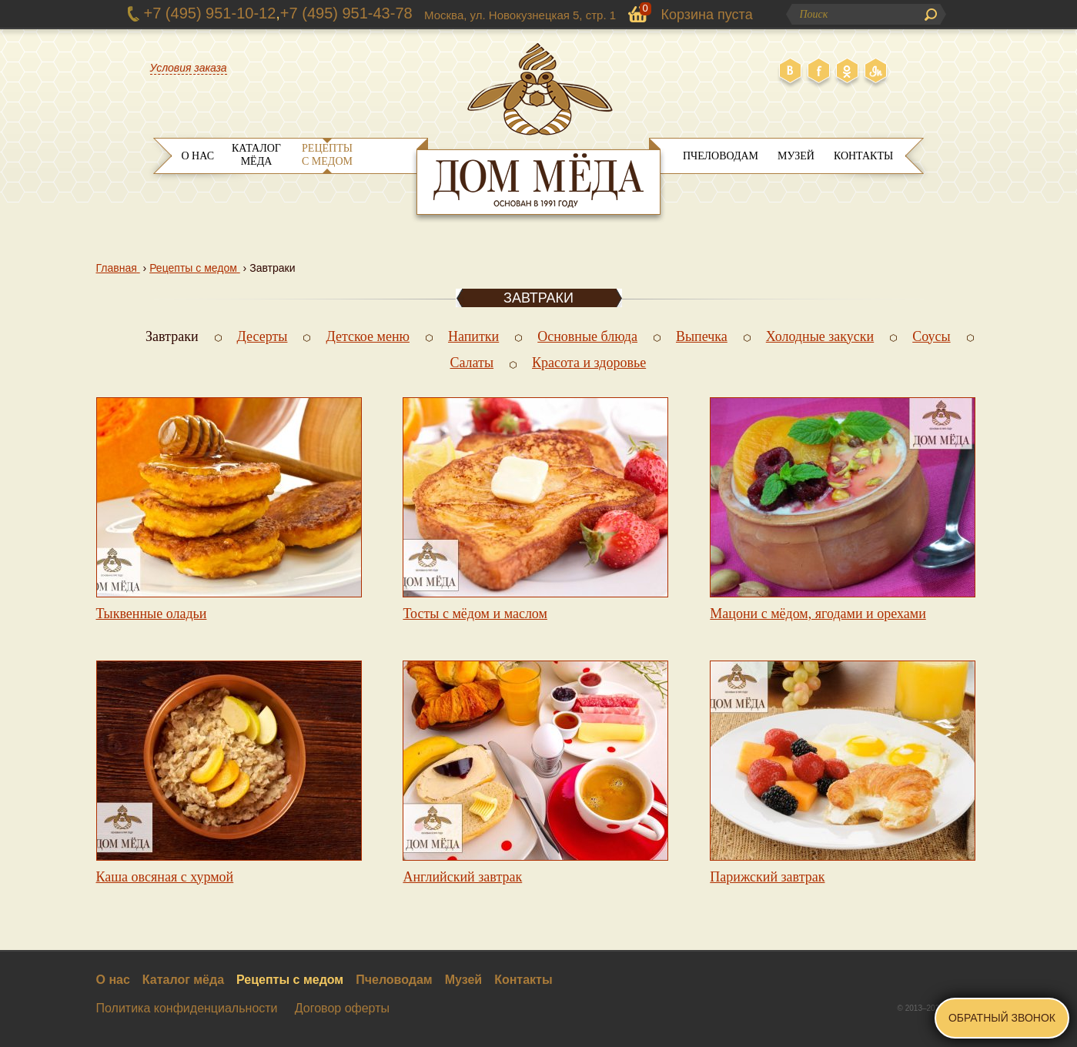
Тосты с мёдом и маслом (475, 613)
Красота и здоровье (589, 362)
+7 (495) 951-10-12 (210, 13)
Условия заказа (188, 68)
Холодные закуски (820, 336)
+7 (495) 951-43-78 (346, 13)
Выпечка (701, 336)
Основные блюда (587, 336)
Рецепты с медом (327, 154)
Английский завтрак (462, 877)
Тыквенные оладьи (151, 613)
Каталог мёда (256, 154)
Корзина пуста (707, 14)
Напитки (473, 336)
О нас (198, 156)
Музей (796, 156)
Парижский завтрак (767, 877)
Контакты (863, 156)
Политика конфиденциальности (187, 1008)
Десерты (262, 336)
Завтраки (172, 336)
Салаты (471, 362)
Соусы (931, 336)
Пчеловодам (720, 156)
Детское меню (368, 336)
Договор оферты (342, 1008)
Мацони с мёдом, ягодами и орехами (818, 613)
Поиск (931, 14)
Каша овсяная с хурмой (165, 877)
